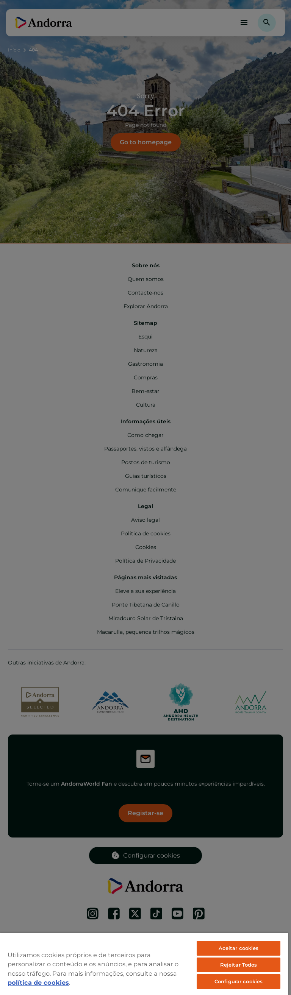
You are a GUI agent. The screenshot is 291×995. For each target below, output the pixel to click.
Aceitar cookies (239, 948)
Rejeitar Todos (238, 965)
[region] (144, 964)
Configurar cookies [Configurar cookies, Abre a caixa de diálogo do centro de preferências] (238, 981)
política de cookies (38, 982)
